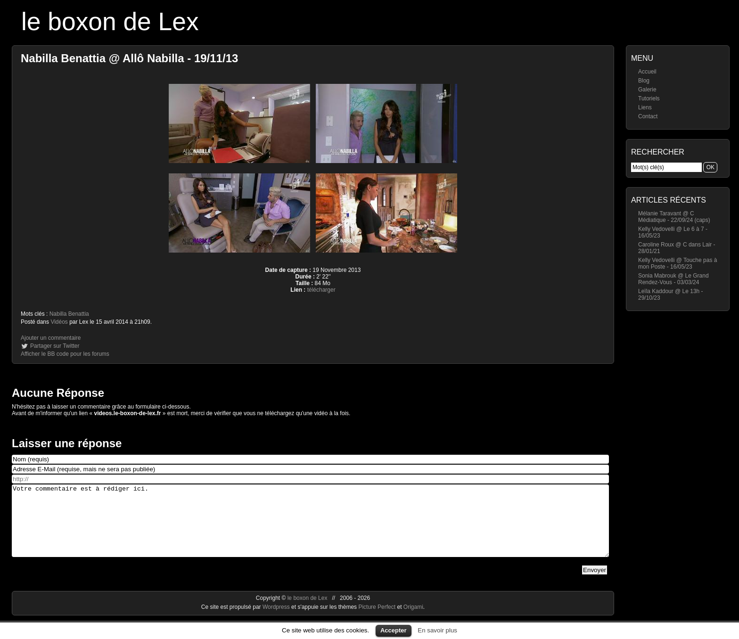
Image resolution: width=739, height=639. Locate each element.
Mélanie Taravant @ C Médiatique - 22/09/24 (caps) (674, 216)
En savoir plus (437, 630)
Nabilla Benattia (69, 314)
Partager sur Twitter (54, 346)
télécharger (321, 290)
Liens (645, 107)
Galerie (647, 89)
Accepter (393, 630)
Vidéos (58, 322)
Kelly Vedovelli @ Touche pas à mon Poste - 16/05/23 (677, 263)
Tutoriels (649, 98)
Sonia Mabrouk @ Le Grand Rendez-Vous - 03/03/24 (673, 279)
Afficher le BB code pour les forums (65, 354)
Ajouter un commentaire (51, 338)
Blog (643, 80)
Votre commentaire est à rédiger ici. (310, 527)
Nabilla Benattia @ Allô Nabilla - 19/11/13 (129, 58)
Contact (647, 116)
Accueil (647, 71)
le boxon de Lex (110, 21)
